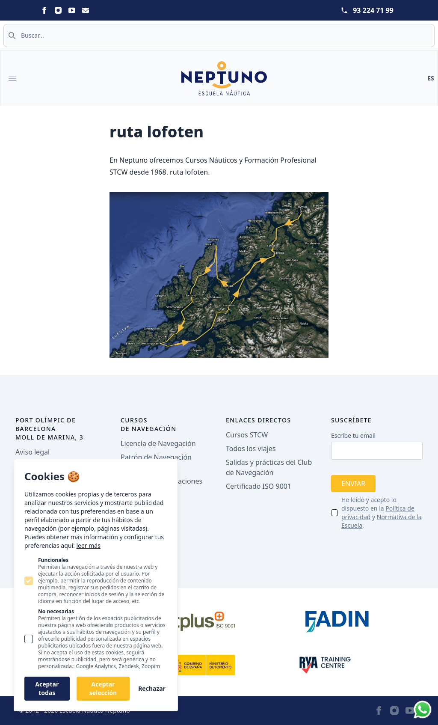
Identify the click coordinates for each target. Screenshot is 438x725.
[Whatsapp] (422, 709)
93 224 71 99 (373, 10)
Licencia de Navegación (158, 443)
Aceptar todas (47, 688)
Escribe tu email (353, 435)
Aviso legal (32, 452)
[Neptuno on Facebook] (44, 10)
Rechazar (152, 688)
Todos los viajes (250, 448)
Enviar (353, 483)
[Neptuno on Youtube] (71, 10)
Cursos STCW (247, 435)
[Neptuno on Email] (85, 10)
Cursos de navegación (149, 424)
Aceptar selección (103, 688)
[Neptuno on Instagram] (58, 10)
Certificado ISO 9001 (258, 486)
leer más (88, 545)
